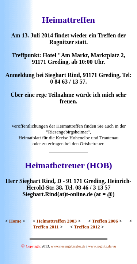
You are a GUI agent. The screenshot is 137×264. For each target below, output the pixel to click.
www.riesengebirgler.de (68, 246)
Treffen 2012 (87, 227)
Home (15, 221)
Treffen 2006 (105, 221)
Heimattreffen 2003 (57, 221)
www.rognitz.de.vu (102, 246)
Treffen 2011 (46, 227)
